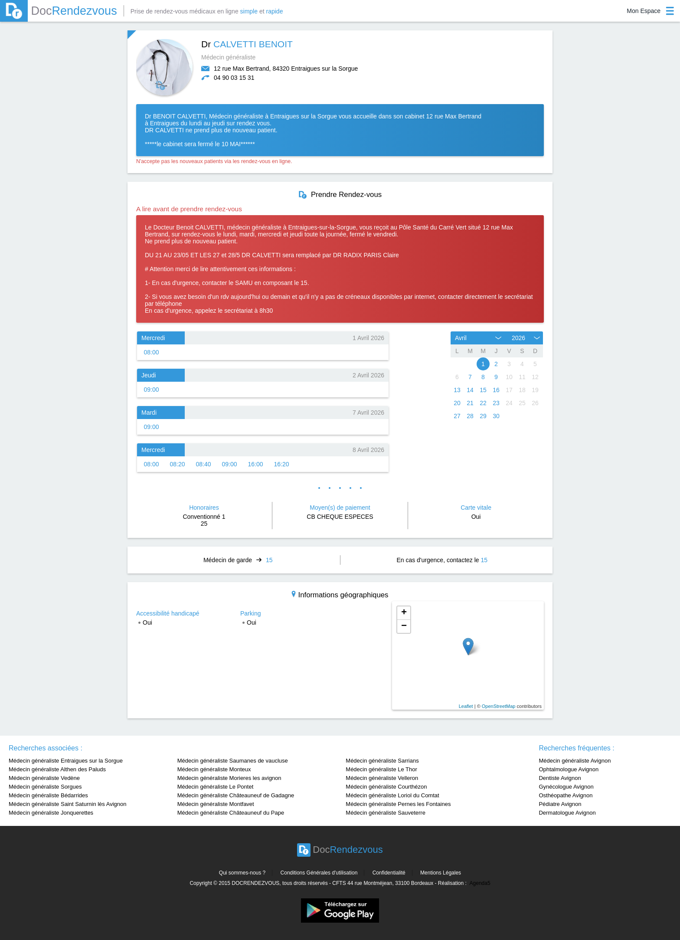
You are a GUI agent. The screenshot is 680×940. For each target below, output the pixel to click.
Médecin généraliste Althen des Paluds (57, 769)
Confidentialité (389, 873)
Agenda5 (480, 883)
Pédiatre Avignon (560, 804)
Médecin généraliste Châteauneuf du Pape (230, 812)
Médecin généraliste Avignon (575, 760)
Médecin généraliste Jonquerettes (51, 812)
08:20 (177, 464)
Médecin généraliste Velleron (382, 778)
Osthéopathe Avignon (565, 795)
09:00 (151, 389)
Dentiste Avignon (560, 778)
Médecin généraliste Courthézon (386, 786)
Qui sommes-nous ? (242, 873)
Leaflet (466, 706)
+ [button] (404, 612)
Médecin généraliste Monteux (214, 769)
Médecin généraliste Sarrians (382, 760)
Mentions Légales (440, 873)
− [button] (404, 626)
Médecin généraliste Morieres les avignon (229, 778)
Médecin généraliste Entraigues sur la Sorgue (66, 760)
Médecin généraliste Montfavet (215, 804)
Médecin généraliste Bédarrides (48, 795)
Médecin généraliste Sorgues (45, 786)
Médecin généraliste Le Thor (381, 769)
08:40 (203, 464)
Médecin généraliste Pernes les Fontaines (398, 804)
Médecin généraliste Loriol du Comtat (392, 795)
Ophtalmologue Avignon (568, 769)
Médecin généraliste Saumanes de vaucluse (232, 760)
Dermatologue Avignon (567, 812)
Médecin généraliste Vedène (44, 778)
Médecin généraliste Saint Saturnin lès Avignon (68, 804)
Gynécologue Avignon (566, 786)
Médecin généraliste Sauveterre (385, 812)
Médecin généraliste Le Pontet (215, 786)
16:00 (255, 464)
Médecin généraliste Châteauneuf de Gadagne (235, 795)
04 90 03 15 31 (234, 77)
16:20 (281, 464)
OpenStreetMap (499, 706)
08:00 (151, 352)
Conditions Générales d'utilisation (319, 873)
